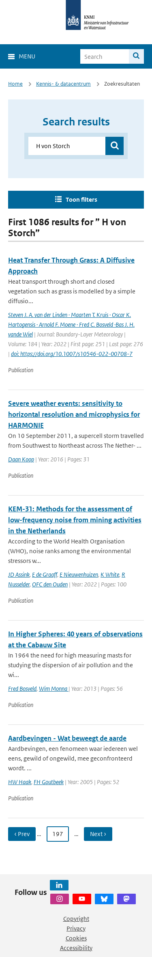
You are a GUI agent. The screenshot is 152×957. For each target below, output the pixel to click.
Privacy (76, 928)
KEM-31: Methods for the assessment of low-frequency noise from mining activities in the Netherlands (74, 519)
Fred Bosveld (22, 688)
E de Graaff (44, 574)
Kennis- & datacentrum (63, 83)
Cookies (76, 938)
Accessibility (76, 948)
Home (15, 83)
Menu (27, 56)
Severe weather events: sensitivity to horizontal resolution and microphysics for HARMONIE (74, 414)
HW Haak (19, 782)
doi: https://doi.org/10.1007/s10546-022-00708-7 (72, 354)
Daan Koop (21, 459)
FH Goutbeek (49, 782)
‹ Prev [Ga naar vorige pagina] (22, 834)
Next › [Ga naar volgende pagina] (98, 834)
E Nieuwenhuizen (79, 574)
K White (110, 574)
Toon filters (81, 199)
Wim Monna (54, 688)
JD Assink (19, 574)
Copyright (76, 919)
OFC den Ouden (50, 584)
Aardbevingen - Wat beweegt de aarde (67, 738)
